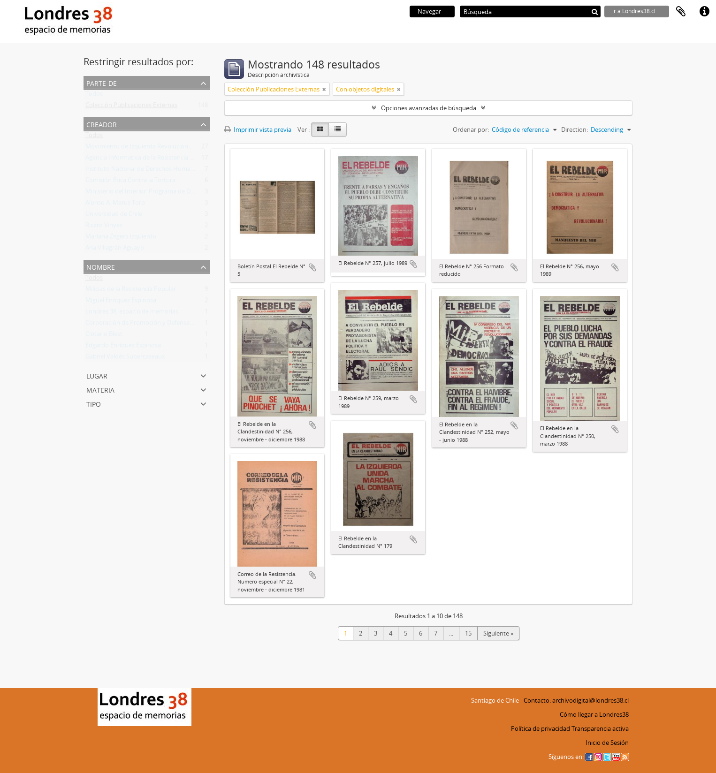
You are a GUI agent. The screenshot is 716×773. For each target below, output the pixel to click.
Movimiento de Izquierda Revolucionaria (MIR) (150, 148)
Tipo (93, 403)
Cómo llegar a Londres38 (594, 714)
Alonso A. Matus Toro (115, 204)
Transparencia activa (600, 728)
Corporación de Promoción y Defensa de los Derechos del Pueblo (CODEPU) (190, 324)
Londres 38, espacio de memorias (131, 313)
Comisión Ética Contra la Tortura (130, 182)
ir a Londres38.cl (633, 11)
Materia (100, 389)
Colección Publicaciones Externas (131, 107)
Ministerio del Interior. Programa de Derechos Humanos (163, 193)
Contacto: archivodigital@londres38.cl (576, 700)
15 (468, 633)
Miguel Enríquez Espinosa (120, 302)
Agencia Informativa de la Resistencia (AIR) (144, 159)
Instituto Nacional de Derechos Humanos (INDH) (153, 171)
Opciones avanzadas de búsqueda (428, 108)
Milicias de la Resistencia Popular (130, 291)
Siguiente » (498, 633)
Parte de (101, 82)
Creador (101, 123)
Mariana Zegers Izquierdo (120, 238)
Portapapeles (681, 11)
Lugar (96, 375)
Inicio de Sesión (607, 742)
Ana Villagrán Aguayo (114, 249)
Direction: (574, 129)
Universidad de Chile (113, 216)
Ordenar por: (471, 129)
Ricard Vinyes (103, 227)
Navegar (429, 11)
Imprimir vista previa (257, 129)
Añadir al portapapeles (312, 267)
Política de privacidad (540, 728)
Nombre (100, 266)
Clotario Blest (103, 336)
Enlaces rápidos (704, 11)
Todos (94, 95)
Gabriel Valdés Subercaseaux (125, 358)
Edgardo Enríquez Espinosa (123, 347)
